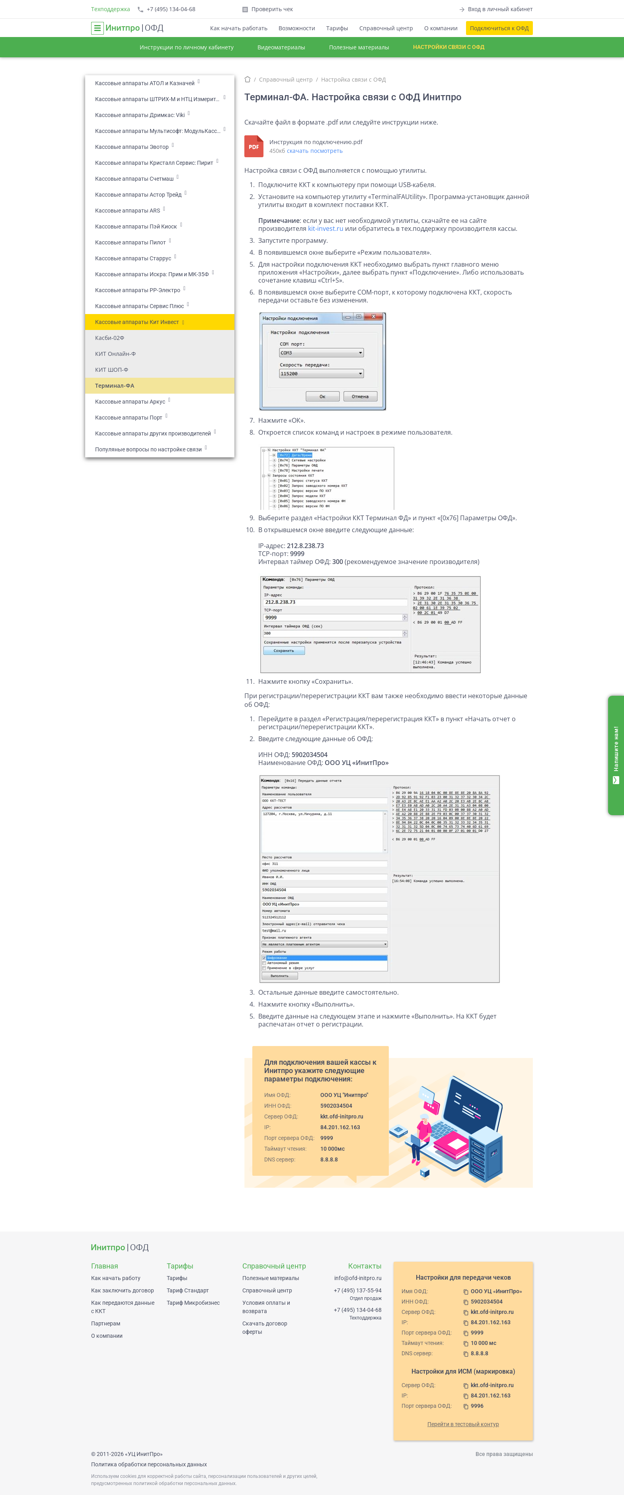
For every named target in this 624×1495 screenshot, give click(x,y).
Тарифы (337, 28)
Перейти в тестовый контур (463, 1424)
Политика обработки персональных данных (149, 1464)
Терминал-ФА (114, 385)
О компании (441, 28)
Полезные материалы (359, 47)
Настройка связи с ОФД (353, 79)
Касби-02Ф (109, 338)
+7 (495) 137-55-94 (358, 1290)
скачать (297, 150)
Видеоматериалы (281, 47)
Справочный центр (386, 28)
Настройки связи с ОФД (448, 47)
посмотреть (326, 150)
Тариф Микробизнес (193, 1303)
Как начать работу (115, 1278)
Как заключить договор (122, 1290)
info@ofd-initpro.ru (358, 1278)
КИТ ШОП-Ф (111, 369)
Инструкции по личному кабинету (187, 47)
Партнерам (105, 1323)
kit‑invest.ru (325, 228)
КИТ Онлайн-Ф (115, 353)
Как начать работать (238, 28)
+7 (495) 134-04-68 (358, 1310)
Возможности (297, 28)
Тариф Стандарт (188, 1290)
